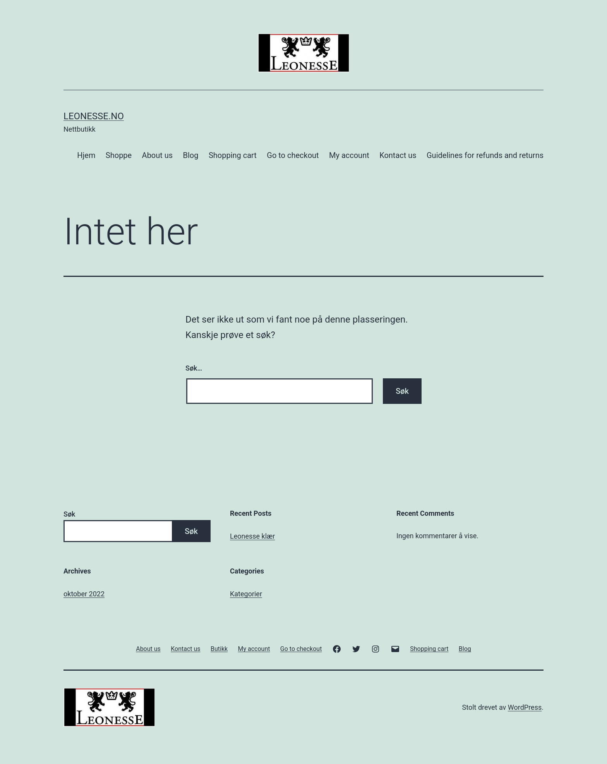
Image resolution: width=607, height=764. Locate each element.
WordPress (525, 707)
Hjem (86, 155)
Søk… (193, 368)
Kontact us (397, 155)
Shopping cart (233, 155)
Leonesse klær (252, 536)
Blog (191, 155)
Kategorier (246, 594)
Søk (69, 514)
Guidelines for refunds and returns (485, 155)
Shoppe (119, 155)
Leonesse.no (93, 116)
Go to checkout (293, 155)
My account (349, 155)
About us (157, 155)
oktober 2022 (84, 594)
